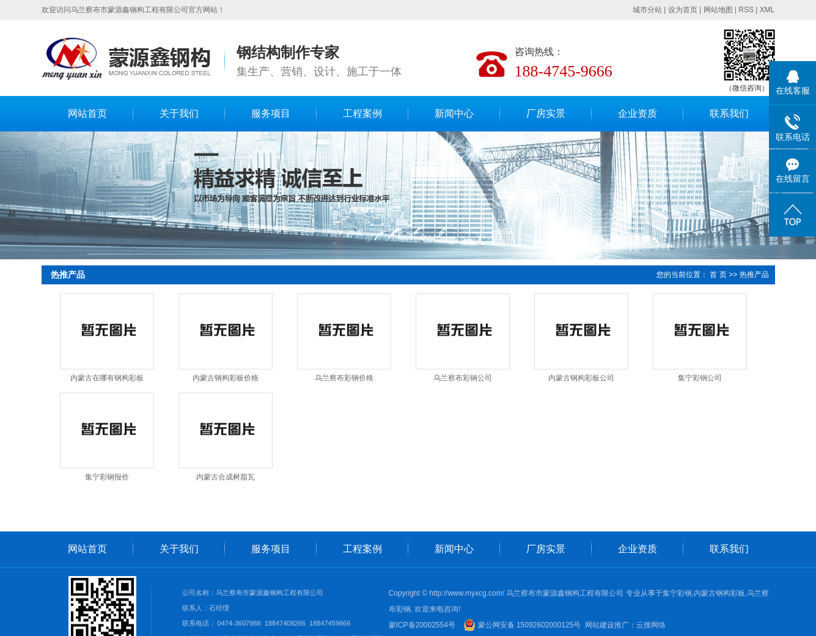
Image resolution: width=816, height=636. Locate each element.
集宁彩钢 (677, 593)
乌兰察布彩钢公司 (462, 378)
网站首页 (87, 113)
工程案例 (362, 113)
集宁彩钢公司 (700, 378)
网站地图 (718, 10)
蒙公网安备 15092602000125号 (522, 625)
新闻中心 (454, 113)
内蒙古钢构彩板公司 (581, 378)
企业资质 (637, 113)
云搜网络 (651, 625)
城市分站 (647, 10)
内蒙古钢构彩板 (719, 593)
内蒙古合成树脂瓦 (225, 477)
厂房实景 (545, 113)
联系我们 (729, 113)
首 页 (718, 274)
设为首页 (682, 10)
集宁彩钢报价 (107, 477)
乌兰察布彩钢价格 (344, 378)
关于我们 (179, 113)
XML (767, 10)
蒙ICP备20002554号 (422, 625)
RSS (746, 10)
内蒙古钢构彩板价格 (226, 378)
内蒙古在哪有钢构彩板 (107, 378)
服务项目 (270, 113)
